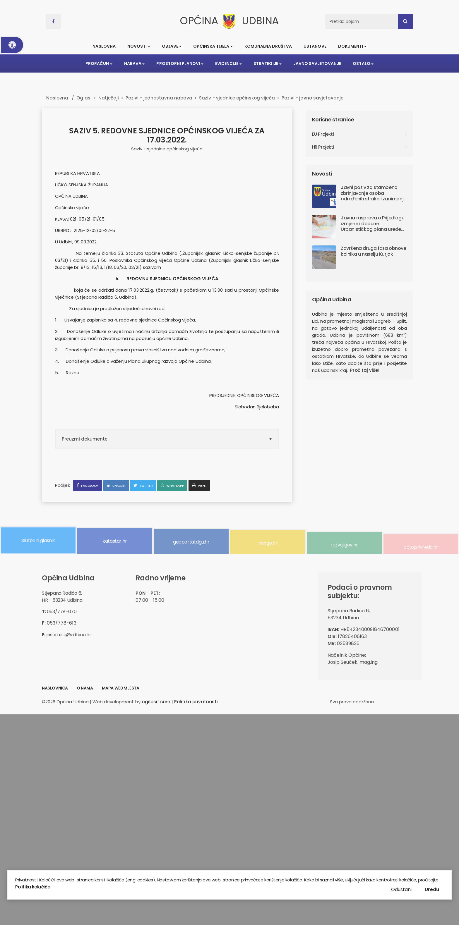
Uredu (432, 889)
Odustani (401, 889)
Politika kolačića (32, 887)
